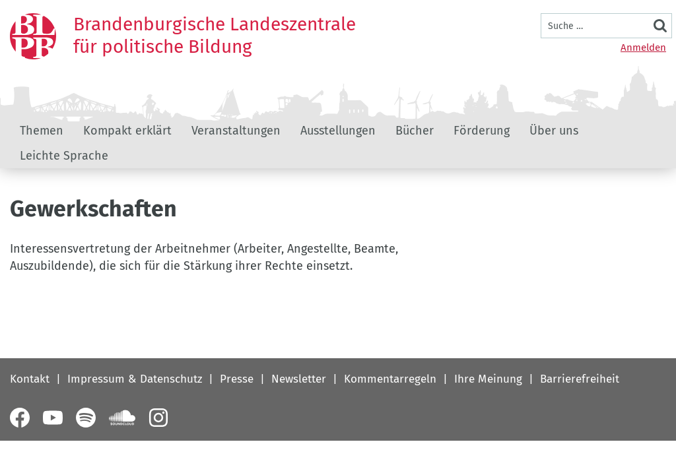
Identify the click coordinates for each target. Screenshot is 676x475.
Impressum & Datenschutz (134, 379)
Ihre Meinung (488, 379)
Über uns (553, 130)
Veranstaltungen (236, 130)
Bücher (414, 130)
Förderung (482, 130)
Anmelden (643, 47)
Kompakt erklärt (127, 130)
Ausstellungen (338, 130)
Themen (41, 130)
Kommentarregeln (390, 379)
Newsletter (298, 379)
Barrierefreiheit (579, 379)
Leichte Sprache (64, 155)
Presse (237, 379)
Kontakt (30, 379)
